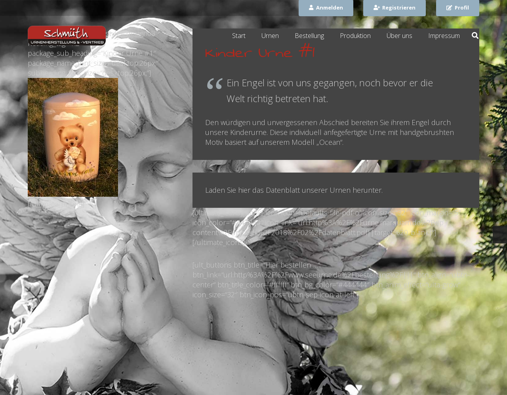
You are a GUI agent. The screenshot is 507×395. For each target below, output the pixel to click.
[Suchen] (475, 36)
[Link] (67, 36)
